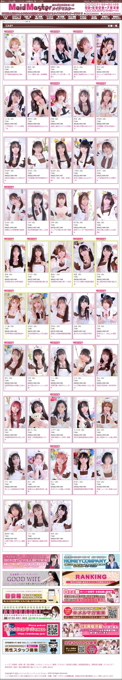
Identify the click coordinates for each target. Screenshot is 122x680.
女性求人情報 (71, 664)
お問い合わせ (48, 667)
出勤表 (14, 664)
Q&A (15, 667)
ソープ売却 (9, 676)
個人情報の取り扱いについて (30, 667)
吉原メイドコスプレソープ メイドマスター (30, 673)
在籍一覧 (22, 664)
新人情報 (30, 664)
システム (39, 664)
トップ (7, 664)
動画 (54, 664)
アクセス (61, 664)
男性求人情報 (97, 664)
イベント (47, 664)
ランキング (108, 664)
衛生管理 (8, 667)
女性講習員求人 (84, 664)
